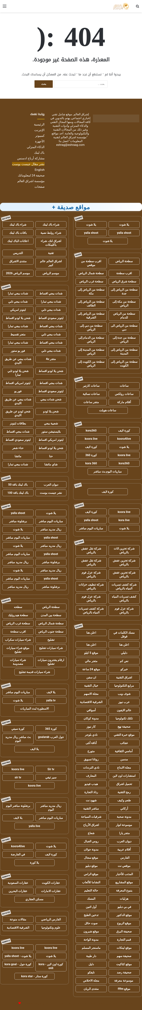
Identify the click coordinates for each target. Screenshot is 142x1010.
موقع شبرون (91, 931)
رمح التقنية (124, 792)
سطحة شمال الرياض (91, 273)
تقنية (51, 253)
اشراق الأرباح (91, 825)
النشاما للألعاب (91, 882)
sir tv (18, 777)
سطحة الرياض (124, 261)
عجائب (124, 743)
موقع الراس (91, 874)
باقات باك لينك (18, 233)
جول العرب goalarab (51, 737)
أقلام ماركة (124, 402)
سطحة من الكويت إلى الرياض (91, 363)
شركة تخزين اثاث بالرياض (124, 550)
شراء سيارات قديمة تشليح (34, 672)
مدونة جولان (91, 849)
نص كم (124, 661)
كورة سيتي (17, 729)
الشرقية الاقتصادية (91, 702)
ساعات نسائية (91, 394)
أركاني (124, 808)
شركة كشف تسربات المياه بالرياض (124, 586)
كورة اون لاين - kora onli (51, 966)
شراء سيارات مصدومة (18, 662)
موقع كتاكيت (124, 964)
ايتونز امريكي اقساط (17, 383)
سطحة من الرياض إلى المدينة (124, 351)
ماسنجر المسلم (91, 948)
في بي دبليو (124, 907)
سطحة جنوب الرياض (50, 631)
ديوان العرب (124, 841)
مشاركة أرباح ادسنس (31, 158)
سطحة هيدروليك (18, 615)
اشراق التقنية (124, 677)
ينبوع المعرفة (124, 890)
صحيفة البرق (124, 931)
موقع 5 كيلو (91, 653)
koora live (91, 438)
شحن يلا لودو (51, 411)
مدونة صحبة (124, 816)
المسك (91, 898)
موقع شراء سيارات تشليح (17, 649)
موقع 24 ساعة (91, 669)
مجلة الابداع (124, 767)
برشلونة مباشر (18, 521)
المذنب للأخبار (124, 874)
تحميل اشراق (124, 784)
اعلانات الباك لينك (17, 241)
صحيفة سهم (124, 956)
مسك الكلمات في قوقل (124, 634)
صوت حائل (91, 923)
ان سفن (91, 677)
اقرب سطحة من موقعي (91, 263)
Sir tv (50, 769)
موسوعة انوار (124, 825)
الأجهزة (40, 141)
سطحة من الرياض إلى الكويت (124, 363)
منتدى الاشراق (18, 261)
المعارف (91, 775)
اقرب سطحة (124, 273)
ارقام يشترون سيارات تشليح (51, 662)
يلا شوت (124, 224)
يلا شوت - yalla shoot (18, 956)
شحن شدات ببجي (50, 399)
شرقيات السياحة (91, 816)
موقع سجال (91, 857)
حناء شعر (18, 448)
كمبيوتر (40, 135)
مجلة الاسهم (91, 694)
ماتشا (18, 456)
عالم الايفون (124, 710)
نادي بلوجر (91, 735)
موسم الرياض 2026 (18, 273)
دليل (91, 964)
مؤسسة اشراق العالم (31, 181)
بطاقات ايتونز (18, 423)
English (40, 170)
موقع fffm (124, 989)
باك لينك (39, 152)
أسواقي (91, 710)
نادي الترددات (91, 767)
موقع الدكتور (124, 915)
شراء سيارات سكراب (18, 639)
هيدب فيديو (91, 784)
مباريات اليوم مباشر (91, 528)
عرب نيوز (124, 702)
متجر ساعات (91, 402)
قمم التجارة (124, 939)
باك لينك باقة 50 (18, 484)
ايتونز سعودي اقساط (50, 318)
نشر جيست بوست (51, 493)
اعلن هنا (91, 632)
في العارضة (18, 854)
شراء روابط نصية (51, 233)
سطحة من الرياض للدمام (124, 315)
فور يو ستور (18, 351)
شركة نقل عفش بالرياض (91, 550)
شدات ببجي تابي (18, 301)
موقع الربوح (124, 923)
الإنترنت (39, 130)
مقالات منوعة (18, 919)
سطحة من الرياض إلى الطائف (91, 303)
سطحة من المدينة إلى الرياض (91, 351)
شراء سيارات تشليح (51, 648)
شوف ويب (124, 694)
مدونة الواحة (91, 939)
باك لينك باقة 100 (17, 493)
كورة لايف (124, 430)
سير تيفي (50, 777)
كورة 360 (91, 455)
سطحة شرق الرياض (124, 281)
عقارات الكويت (51, 883)
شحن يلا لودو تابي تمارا (17, 373)
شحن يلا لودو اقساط (18, 318)
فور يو (18, 391)
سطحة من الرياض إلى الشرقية (91, 315)
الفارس (124, 857)
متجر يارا (124, 833)
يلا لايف (51, 692)
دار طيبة (91, 956)
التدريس (18, 253)
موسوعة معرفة (124, 980)
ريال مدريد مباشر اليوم (50, 807)
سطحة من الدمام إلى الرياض (91, 339)
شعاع (91, 833)
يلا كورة (34, 862)
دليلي (124, 653)
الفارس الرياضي (51, 919)
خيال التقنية (91, 685)
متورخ (91, 751)
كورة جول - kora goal (18, 964)
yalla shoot (124, 233)
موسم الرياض (51, 273)
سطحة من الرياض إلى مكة (91, 291)
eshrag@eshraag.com (70, 145)
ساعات (124, 385)
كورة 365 (51, 729)
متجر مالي (91, 661)
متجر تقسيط (18, 334)
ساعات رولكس (124, 394)
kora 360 (91, 463)
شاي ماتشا (50, 464)
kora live (124, 520)
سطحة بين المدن (51, 615)
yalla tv (50, 700)
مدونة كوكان (91, 718)
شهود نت (91, 800)
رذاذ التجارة (91, 792)
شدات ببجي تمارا (18, 293)
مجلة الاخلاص (91, 980)
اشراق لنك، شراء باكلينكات (51, 243)
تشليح (50, 639)
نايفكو (91, 972)
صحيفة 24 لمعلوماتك (31, 175)
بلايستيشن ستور (51, 431)
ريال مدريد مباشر (50, 529)
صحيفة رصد (124, 972)
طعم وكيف (124, 800)
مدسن (124, 759)
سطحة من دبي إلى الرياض (91, 327)
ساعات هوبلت (107, 410)
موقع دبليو (91, 866)
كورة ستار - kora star (34, 976)
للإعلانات (13, 1003)
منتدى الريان (91, 989)
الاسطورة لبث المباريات (34, 708)
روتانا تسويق (91, 759)
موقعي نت (124, 866)
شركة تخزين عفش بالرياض (124, 562)
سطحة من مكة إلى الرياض (124, 303)
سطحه (18, 607)
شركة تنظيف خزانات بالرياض (91, 586)
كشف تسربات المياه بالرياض (124, 598)
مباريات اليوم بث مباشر (107, 471)
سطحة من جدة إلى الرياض (124, 339)
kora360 (91, 430)
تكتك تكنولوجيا (124, 718)
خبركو (124, 669)
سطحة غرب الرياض (91, 281)
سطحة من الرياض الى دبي (124, 327)
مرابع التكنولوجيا (124, 685)
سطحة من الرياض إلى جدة (124, 291)
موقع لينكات (124, 948)
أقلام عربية (124, 849)
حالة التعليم (91, 890)
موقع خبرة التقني (124, 735)
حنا (51, 456)
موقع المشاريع (124, 882)
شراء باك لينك (51, 224)
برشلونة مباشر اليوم (18, 806)
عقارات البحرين (18, 891)
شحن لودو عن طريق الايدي (17, 413)
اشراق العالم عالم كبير (51, 263)
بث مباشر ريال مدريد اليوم (18, 739)
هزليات (124, 898)
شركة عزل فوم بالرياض (91, 574)
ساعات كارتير (91, 385)
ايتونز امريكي (18, 310)
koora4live (124, 438)
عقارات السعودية (18, 883)
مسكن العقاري (34, 899)
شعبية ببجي (51, 423)
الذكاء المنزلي (36, 147)
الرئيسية (39, 124)
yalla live (34, 826)
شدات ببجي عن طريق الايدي (18, 361)
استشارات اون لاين (124, 775)
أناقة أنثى (91, 743)
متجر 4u (51, 359)
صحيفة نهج (124, 726)
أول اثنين (91, 907)
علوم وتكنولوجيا (50, 927)
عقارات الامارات (51, 891)
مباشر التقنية (91, 808)
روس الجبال (91, 841)
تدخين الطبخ (91, 915)
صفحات (39, 186)
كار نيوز (91, 726)
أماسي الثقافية (124, 751)
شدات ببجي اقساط (50, 293)
